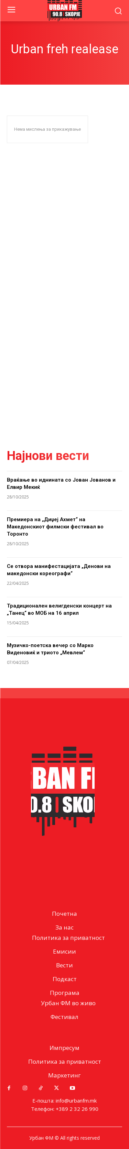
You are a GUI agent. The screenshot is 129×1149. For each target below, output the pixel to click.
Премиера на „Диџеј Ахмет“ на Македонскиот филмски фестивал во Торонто (55, 526)
